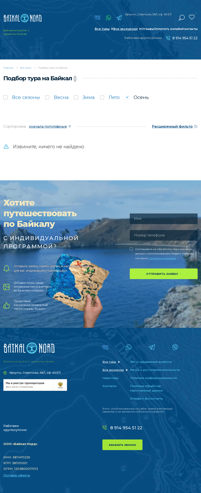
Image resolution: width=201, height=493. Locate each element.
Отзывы (147, 29)
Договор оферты (16, 475)
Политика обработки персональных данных (146, 388)
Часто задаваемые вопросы (151, 361)
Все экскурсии (125, 29)
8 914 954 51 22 (185, 38)
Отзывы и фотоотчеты (146, 398)
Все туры (102, 29)
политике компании (162, 258)
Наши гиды (110, 378)
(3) (175, 126)
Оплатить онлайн (168, 29)
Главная (8, 67)
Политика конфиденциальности (153, 378)
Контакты (190, 29)
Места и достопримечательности (155, 370)
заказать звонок (122, 445)
